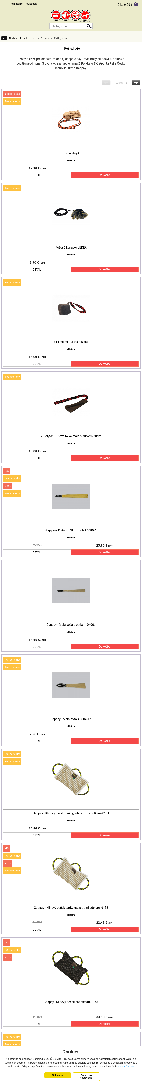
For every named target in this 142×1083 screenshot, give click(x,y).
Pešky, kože (60, 38)
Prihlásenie (16, 3)
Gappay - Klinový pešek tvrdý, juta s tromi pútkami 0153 (71, 884)
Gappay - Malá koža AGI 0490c (71, 701)
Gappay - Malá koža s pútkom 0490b (71, 610)
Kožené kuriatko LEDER (71, 244)
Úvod (32, 38)
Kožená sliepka (71, 153)
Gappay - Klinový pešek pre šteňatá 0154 (71, 976)
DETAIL (37, 172)
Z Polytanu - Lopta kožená (71, 336)
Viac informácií (126, 1066)
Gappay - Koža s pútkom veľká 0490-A (71, 519)
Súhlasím (57, 1075)
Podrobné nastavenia (86, 1076)
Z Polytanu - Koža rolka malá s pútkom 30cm (71, 427)
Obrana (45, 38)
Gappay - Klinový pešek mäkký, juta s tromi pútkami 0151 (71, 793)
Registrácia (31, 3)
